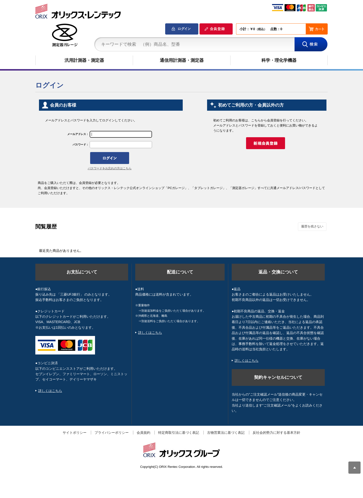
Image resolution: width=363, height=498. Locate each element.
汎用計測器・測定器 (84, 60)
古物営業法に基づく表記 (226, 433)
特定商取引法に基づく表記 (178, 433)
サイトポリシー (74, 433)
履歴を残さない (312, 226)
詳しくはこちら (50, 391)
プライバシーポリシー (112, 433)
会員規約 (143, 433)
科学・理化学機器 (278, 60)
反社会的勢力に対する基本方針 (276, 433)
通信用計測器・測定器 (182, 60)
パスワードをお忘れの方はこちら (110, 168)
